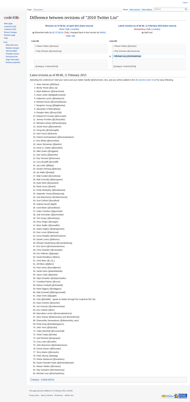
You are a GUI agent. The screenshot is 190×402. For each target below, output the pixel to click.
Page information (12, 60)
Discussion (38, 9)
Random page (9, 35)
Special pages (11, 51)
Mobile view (69, 395)
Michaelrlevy (140, 29)
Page (29, 9)
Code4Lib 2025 (10, 29)
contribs (74, 29)
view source (86, 26)
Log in (185, 2)
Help (6, 38)
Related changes (12, 48)
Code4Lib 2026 (10, 26)
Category (35, 379)
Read (125, 9)
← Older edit (69, 36)
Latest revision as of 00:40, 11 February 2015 (140, 26)
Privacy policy (34, 395)
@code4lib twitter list (145, 80)
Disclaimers (58, 395)
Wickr (61, 29)
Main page (8, 24)
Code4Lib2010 (47, 379)
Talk (67, 29)
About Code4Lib (47, 395)
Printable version (12, 54)
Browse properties (13, 62)
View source (135, 9)
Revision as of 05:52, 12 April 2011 (62, 26)
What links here (12, 45)
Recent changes (10, 32)
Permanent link (12, 57)
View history (147, 9)
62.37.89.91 (57, 32)
